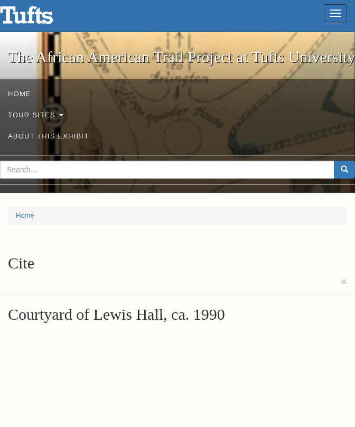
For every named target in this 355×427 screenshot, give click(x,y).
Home (19, 94)
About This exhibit (48, 136)
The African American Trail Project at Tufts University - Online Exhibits (39, 18)
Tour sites (35, 115)
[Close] (344, 281)
